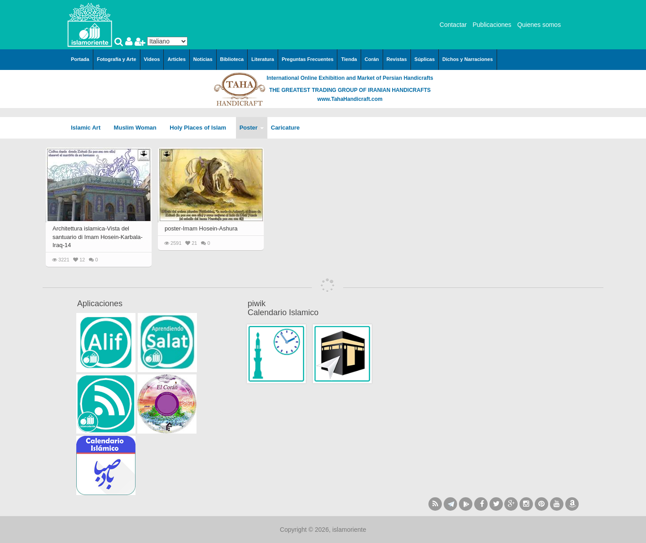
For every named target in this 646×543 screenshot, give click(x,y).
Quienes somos (539, 24)
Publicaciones (491, 24)
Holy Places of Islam (201, 127)
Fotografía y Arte (116, 59)
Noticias (203, 59)
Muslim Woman (138, 127)
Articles (176, 59)
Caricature (285, 127)
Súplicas (425, 59)
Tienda (349, 59)
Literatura (262, 59)
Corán (372, 59)
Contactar (453, 24)
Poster (252, 127)
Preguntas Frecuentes (308, 59)
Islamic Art (89, 127)
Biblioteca (232, 59)
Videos (152, 59)
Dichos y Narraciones (467, 59)
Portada (80, 59)
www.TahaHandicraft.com (349, 99)
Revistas (397, 59)
